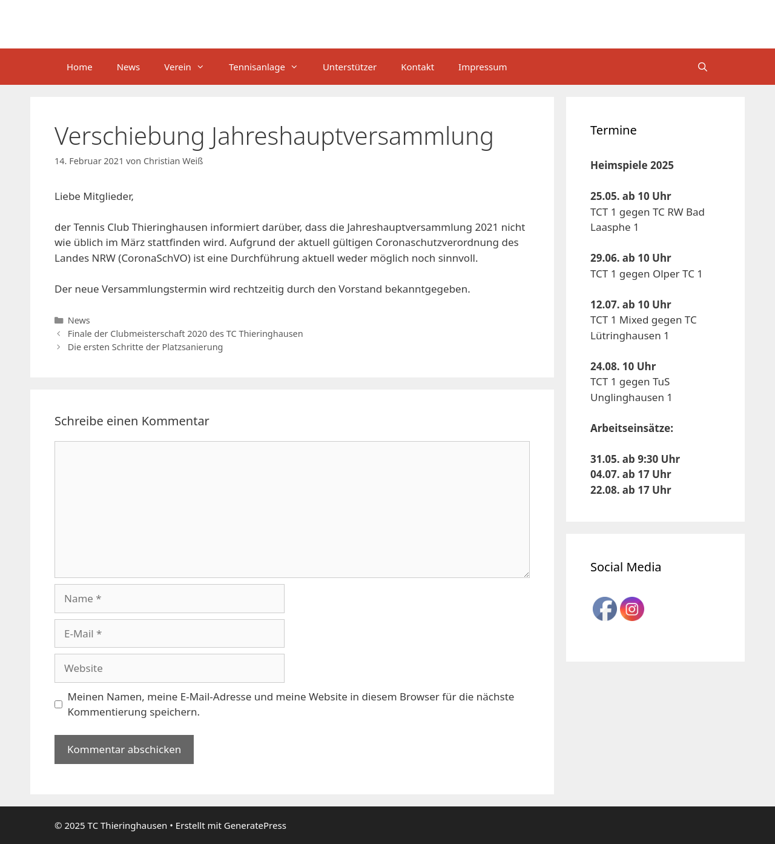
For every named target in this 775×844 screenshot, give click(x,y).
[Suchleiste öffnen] (703, 66)
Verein (190, 66)
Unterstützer (350, 67)
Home (80, 67)
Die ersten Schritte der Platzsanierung (145, 347)
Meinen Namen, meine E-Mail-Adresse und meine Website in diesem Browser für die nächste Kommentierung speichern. (291, 704)
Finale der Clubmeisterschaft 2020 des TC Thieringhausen (185, 333)
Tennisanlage (270, 66)
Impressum (482, 67)
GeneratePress (255, 825)
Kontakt (417, 67)
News (128, 67)
